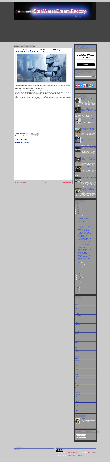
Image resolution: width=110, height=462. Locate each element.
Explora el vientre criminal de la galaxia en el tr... (84, 259)
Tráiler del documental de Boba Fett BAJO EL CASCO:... (84, 242)
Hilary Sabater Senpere (73, 452)
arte (76, 306)
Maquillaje (77, 356)
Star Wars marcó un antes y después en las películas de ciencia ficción (87, 189)
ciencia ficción (23, 135)
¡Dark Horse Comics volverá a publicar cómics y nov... (84, 222)
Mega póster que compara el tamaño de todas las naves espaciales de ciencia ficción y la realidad (88, 109)
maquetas (77, 353)
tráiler (76, 396)
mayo (79, 271)
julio (79, 268)
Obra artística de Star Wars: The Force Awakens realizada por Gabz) (88, 139)
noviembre (80, 217)
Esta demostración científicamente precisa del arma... (83, 226)
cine (76, 317)
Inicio (44, 182)
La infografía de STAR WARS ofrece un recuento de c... (83, 256)
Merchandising (78, 363)
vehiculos (77, 401)
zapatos (77, 410)
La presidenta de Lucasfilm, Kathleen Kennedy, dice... (83, 219)
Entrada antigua (67, 182)
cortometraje (78, 324)
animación (77, 302)
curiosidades (78, 329)
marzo (79, 275)
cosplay (76, 326)
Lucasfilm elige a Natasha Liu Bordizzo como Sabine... (83, 230)
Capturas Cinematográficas (43, 96)
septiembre (80, 264)
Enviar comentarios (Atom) (46, 186)
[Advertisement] (55, 31)
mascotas (77, 360)
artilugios (77, 308)
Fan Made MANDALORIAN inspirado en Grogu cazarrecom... (83, 246)
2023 (78, 209)
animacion (77, 299)
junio (79, 269)
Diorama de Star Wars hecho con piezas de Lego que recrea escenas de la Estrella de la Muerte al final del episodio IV (88, 179)
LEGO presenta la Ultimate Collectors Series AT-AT (83, 236)
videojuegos (77, 405)
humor (76, 347)
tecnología (77, 394)
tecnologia (77, 392)
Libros (76, 351)
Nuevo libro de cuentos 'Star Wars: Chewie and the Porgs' (87, 129)
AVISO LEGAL (17, 449)
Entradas (78, 435)
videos (76, 408)
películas (33, 135)
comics (76, 322)
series (76, 378)
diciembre (80, 215)
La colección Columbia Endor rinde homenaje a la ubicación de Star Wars (88, 168)
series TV (77, 381)
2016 (78, 289)
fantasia (77, 342)
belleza (76, 311)
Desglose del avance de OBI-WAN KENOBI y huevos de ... (84, 233)
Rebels (76, 374)
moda (76, 365)
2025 (78, 205)
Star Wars (37, 135)
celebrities (77, 313)
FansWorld (77, 340)
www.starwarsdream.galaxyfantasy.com (75, 455)
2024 (78, 207)
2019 (78, 283)
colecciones (77, 320)
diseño (76, 333)
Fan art (76, 338)
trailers (76, 399)
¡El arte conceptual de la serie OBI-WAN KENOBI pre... (84, 239)
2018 (78, 285)
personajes (77, 372)
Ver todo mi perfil (78, 426)
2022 (78, 211)
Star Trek (77, 383)
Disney (76, 335)
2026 (78, 203)
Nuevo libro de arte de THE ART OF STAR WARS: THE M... (84, 250)
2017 (78, 287)
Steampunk (77, 387)
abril (79, 273)
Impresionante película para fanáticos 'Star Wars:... (83, 253)
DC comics (77, 331)
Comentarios (79, 437)
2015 (78, 291)
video (76, 403)
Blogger (64, 459)
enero (79, 279)
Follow (76, 90)
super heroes (78, 390)
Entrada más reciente (20, 182)
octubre (79, 262)
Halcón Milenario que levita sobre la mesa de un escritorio (88, 148)
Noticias (77, 367)
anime (76, 304)
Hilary (83, 418)
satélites (77, 376)
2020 (78, 282)
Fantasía (28, 135)
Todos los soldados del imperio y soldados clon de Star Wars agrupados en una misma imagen (88, 158)
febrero (79, 277)
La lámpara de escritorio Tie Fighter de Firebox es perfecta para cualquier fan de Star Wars (88, 120)
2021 (78, 213)
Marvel (76, 358)
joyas (76, 349)
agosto (79, 266)
